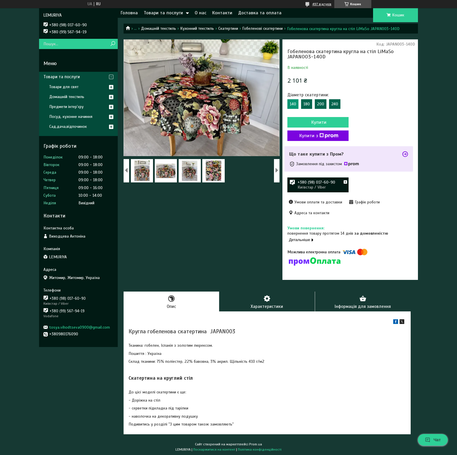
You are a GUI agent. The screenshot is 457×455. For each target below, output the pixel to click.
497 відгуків (321, 4)
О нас (200, 13)
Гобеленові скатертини (262, 28)
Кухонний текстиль (197, 28)
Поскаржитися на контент (214, 449)
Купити (318, 122)
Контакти (222, 13)
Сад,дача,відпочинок (68, 126)
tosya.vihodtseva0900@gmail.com (79, 327)
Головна (129, 13)
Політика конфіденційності (260, 449)
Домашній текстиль (158, 28)
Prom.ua (255, 444)
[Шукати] (113, 44)
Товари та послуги (163, 13)
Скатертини (228, 28)
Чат (433, 439)
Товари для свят (63, 86)
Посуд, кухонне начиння (70, 116)
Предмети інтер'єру (66, 106)
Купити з (318, 136)
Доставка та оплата (260, 13)
